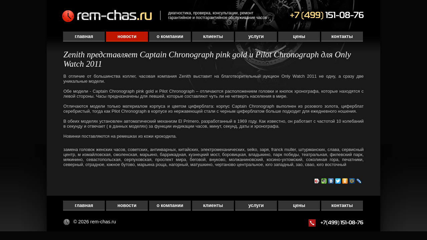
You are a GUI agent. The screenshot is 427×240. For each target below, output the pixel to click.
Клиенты (213, 36)
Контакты (342, 36)
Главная (84, 36)
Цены (299, 36)
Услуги (256, 36)
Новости (126, 36)
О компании (170, 36)
